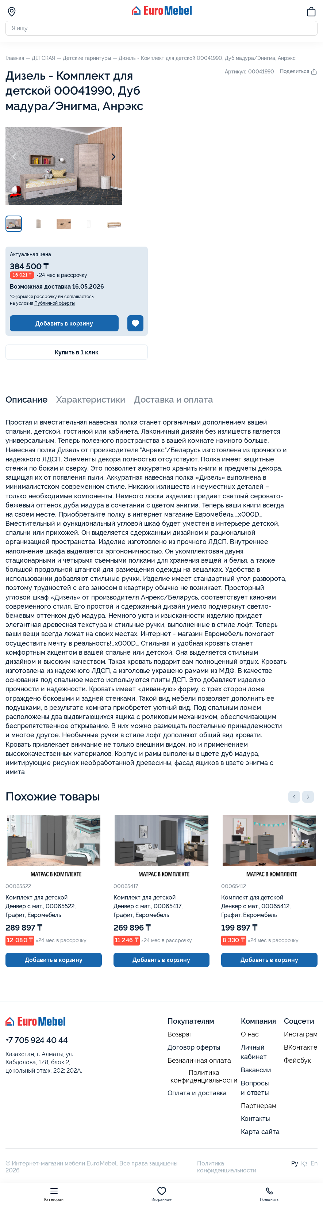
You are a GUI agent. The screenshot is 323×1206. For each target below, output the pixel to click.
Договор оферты (194, 1047)
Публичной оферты (54, 303)
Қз (304, 1163)
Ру (294, 1163)
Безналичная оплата (199, 1060)
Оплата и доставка (197, 1093)
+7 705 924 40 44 (36, 1040)
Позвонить (269, 1194)
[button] (294, 797)
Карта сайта (260, 1131)
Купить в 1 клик (77, 352)
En (314, 1163)
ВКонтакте (301, 1047)
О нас (250, 1034)
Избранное (161, 1194)
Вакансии (256, 1070)
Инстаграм (301, 1034)
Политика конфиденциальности (204, 1076)
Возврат (180, 1034)
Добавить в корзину (64, 323)
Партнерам (258, 1106)
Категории (54, 1194)
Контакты (255, 1118)
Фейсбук (297, 1060)
